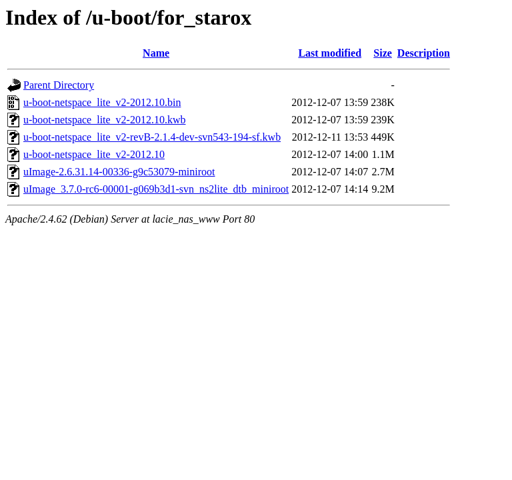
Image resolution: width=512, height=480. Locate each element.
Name (156, 53)
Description (423, 53)
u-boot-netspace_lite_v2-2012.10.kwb (104, 119)
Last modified (329, 53)
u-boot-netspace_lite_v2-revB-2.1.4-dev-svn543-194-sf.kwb (152, 137)
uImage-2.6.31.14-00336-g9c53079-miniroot (119, 171)
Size (382, 53)
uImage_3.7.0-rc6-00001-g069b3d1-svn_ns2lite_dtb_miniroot (156, 189)
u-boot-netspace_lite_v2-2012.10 (94, 154)
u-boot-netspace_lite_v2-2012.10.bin (102, 102)
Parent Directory (58, 85)
